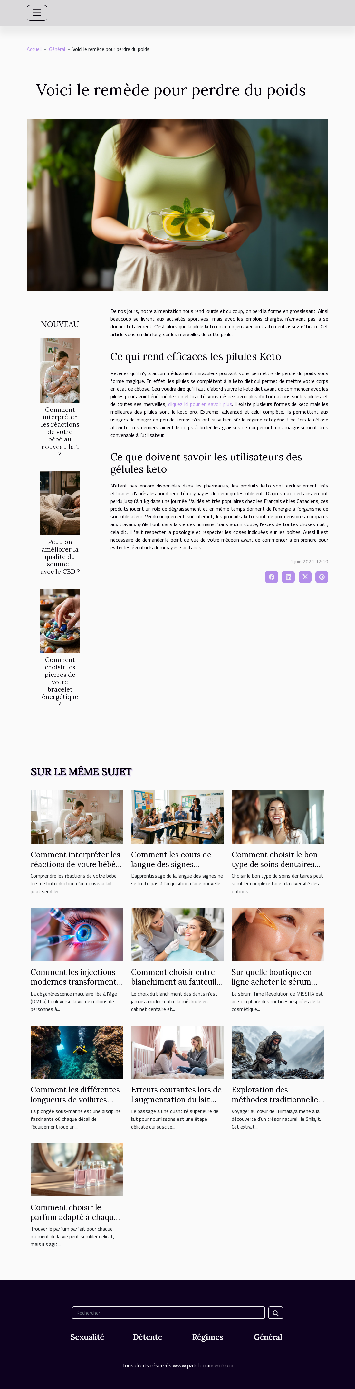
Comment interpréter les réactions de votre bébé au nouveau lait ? (60, 432)
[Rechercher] (168, 1312)
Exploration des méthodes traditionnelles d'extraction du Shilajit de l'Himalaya (278, 1104)
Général (57, 49)
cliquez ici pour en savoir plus (200, 404)
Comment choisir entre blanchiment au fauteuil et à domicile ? (173, 982)
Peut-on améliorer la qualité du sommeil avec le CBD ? (60, 556)
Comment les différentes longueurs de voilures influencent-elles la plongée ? (75, 1104)
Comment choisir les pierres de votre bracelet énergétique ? (60, 682)
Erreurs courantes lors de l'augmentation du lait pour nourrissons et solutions (176, 1104)
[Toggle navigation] (37, 13)
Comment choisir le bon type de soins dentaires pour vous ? (275, 864)
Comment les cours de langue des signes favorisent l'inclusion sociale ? (171, 869)
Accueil (34, 49)
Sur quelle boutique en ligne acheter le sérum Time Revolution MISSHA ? (277, 986)
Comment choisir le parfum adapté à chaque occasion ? (74, 1217)
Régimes (207, 1337)
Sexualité (87, 1337)
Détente (147, 1337)
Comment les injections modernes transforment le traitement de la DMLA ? (76, 986)
